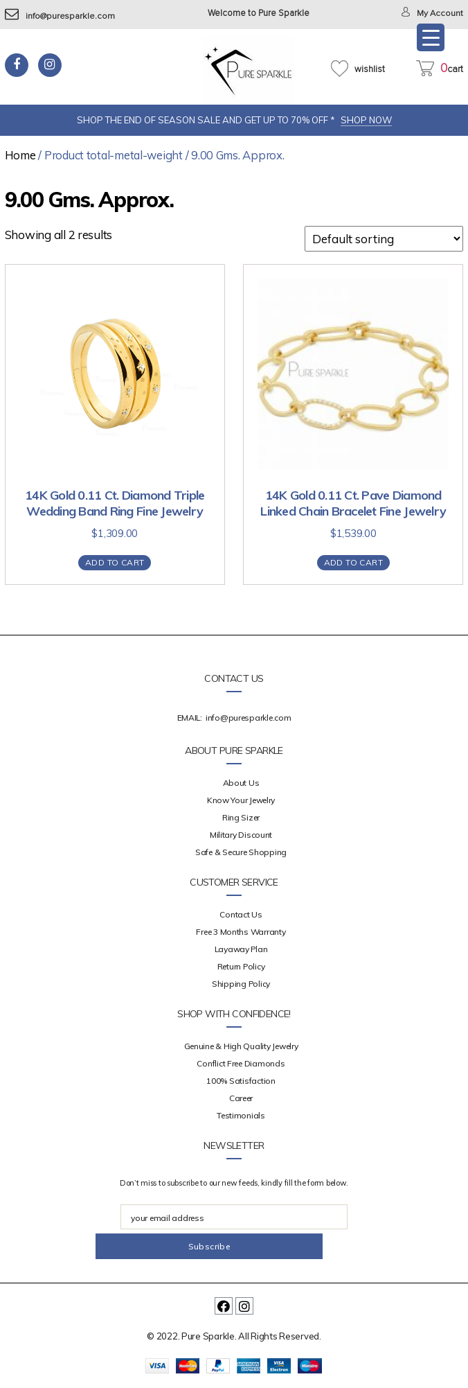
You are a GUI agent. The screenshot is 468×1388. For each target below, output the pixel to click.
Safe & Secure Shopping (241, 852)
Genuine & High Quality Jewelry (241, 1046)
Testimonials (241, 1115)
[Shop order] (384, 239)
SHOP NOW (366, 119)
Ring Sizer (241, 817)
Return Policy (241, 966)
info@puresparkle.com (60, 16)
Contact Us (240, 914)
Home (20, 155)
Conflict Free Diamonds (241, 1063)
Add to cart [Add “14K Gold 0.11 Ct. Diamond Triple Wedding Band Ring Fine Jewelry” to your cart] (114, 562)
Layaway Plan (241, 949)
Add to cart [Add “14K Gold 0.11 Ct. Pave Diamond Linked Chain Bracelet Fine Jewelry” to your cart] (353, 562)
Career (241, 1098)
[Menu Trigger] (430, 37)
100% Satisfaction (240, 1080)
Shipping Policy (241, 983)
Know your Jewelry (241, 800)
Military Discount (241, 834)
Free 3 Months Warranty (240, 931)
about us (241, 783)
